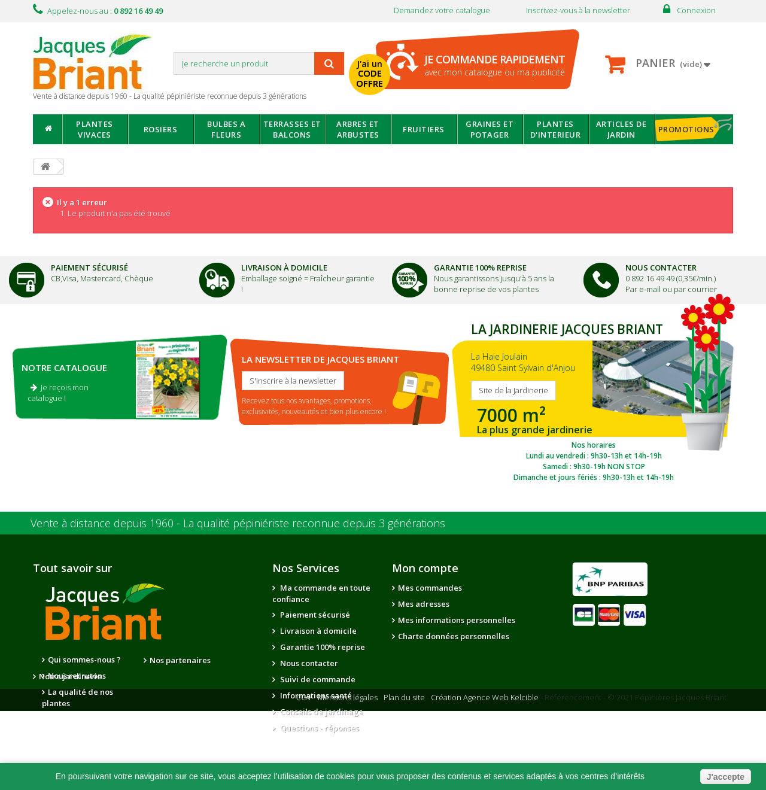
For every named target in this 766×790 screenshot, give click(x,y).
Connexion (696, 10)
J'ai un (370, 73)
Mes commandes (430, 587)
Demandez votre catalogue (442, 10)
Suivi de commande (316, 679)
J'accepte (725, 777)
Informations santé (315, 695)
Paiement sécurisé (314, 614)
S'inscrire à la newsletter (293, 380)
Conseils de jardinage (320, 711)
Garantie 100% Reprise (480, 267)
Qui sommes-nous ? (84, 659)
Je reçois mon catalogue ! (58, 392)
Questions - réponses (318, 727)
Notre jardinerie (181, 676)
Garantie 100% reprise (321, 647)
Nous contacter (308, 663)
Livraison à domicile (284, 267)
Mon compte (425, 568)
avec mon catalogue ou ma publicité (494, 65)
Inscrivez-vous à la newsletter (578, 10)
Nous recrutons (77, 675)
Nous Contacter (661, 267)
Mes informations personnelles (456, 620)
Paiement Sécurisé (89, 267)
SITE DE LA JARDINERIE (593, 399)
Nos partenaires (180, 660)
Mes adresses (423, 603)
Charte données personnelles (453, 636)
